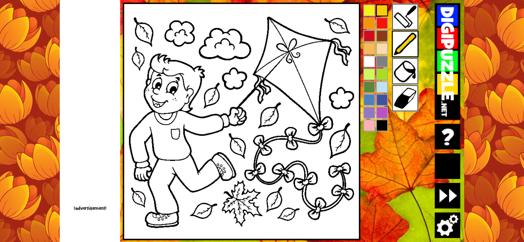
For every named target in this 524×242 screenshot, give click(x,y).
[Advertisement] (90, 104)
